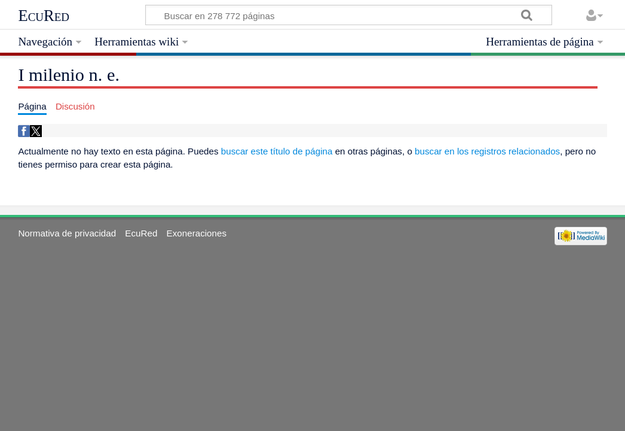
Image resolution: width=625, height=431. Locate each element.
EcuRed (43, 16)
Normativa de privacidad (67, 233)
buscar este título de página (277, 151)
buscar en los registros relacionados (487, 151)
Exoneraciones (196, 233)
